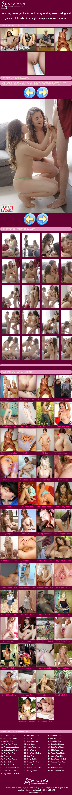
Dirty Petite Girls (10, 765)
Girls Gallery (8, 762)
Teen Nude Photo (33, 735)
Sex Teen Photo (56, 738)
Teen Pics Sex (55, 741)
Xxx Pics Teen (8, 741)
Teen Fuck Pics (9, 753)
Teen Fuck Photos (10, 744)
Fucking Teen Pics (58, 762)
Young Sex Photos (34, 762)
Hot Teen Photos (9, 735)
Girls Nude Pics (57, 750)
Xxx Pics (30, 738)
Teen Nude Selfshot (58, 759)
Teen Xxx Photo (56, 735)
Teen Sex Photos (57, 744)
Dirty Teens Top (32, 741)
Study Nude (31, 765)
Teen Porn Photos (57, 747)
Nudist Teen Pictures (11, 750)
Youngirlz (7, 756)
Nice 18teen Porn (57, 771)
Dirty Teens (31, 750)
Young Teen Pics (57, 756)
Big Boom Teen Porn (11, 774)
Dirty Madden (32, 759)
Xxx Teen (30, 756)
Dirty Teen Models (34, 753)
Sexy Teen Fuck (57, 765)
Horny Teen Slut (33, 771)
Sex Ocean (31, 744)
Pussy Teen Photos (58, 753)
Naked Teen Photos (11, 771)
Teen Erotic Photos (10, 738)
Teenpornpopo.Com (11, 747)
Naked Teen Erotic (34, 768)
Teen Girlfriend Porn (11, 768)
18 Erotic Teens (57, 768)
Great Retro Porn (33, 747)
